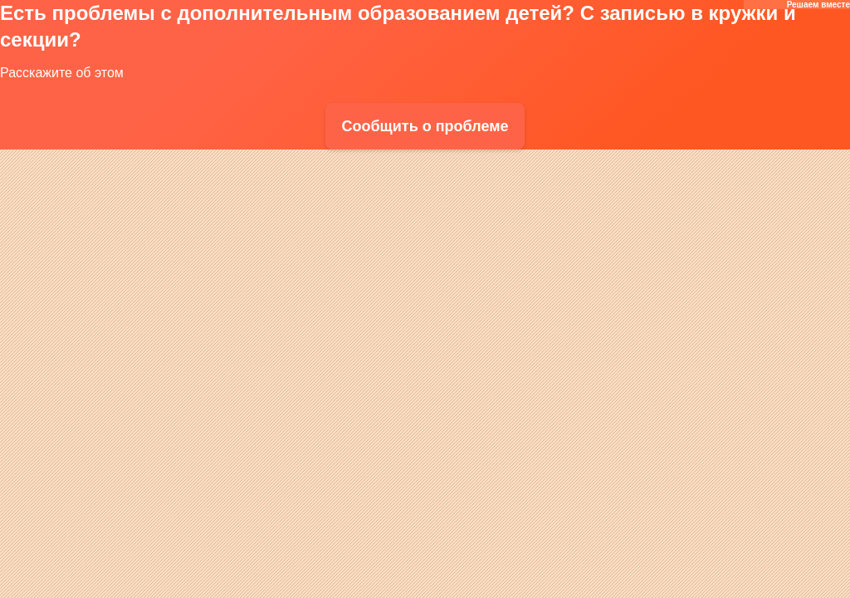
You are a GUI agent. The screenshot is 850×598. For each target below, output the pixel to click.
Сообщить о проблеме (424, 126)
